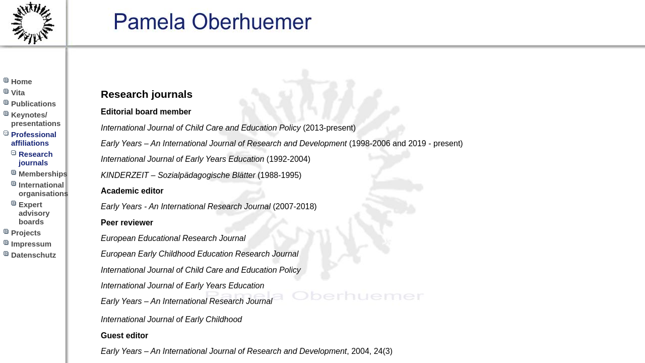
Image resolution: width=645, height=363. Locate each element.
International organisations (43, 189)
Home (21, 81)
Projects (26, 232)
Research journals (36, 158)
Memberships (43, 173)
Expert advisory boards (34, 213)
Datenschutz (33, 255)
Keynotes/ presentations (35, 119)
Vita (18, 92)
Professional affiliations (33, 138)
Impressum (31, 243)
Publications (33, 103)
